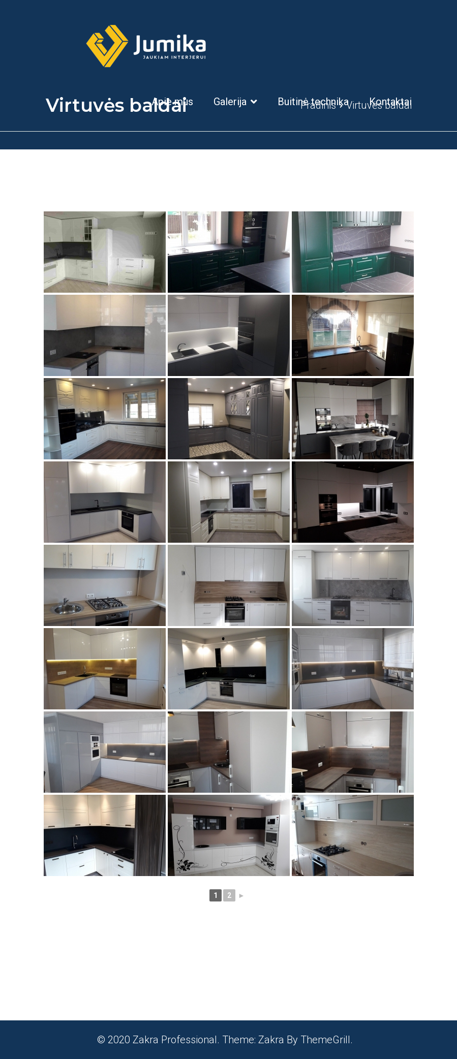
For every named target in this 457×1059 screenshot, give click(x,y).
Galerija (230, 102)
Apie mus (172, 102)
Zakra (271, 1040)
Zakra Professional (175, 1040)
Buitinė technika (313, 102)
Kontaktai (390, 102)
